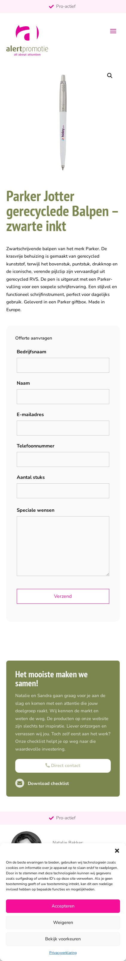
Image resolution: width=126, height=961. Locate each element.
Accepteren (63, 906)
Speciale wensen (35, 510)
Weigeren (63, 922)
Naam (23, 383)
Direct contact (62, 766)
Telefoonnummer (35, 446)
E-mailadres (30, 415)
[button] (117, 851)
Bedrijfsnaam (31, 352)
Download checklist (42, 783)
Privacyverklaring (63, 952)
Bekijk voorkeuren (63, 939)
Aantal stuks (31, 477)
